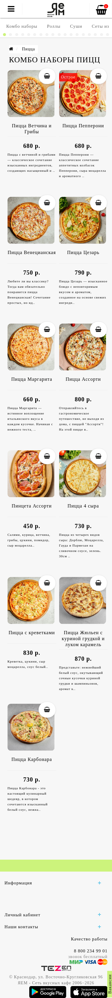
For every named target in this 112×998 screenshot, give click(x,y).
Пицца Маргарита (31, 379)
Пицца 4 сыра (83, 505)
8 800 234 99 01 (91, 951)
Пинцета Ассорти (32, 505)
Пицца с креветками (32, 632)
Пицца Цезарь (83, 252)
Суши (76, 26)
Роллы (53, 26)
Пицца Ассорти (83, 379)
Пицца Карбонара (31, 759)
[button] (4, 34)
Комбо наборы (21, 26)
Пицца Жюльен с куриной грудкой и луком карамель (83, 638)
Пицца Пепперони (83, 125)
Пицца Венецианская (31, 252)
